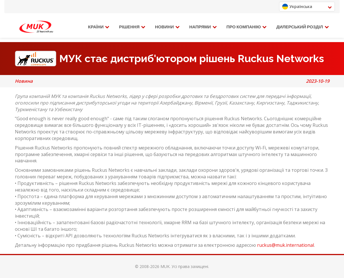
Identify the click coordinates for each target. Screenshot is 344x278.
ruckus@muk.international (285, 245)
